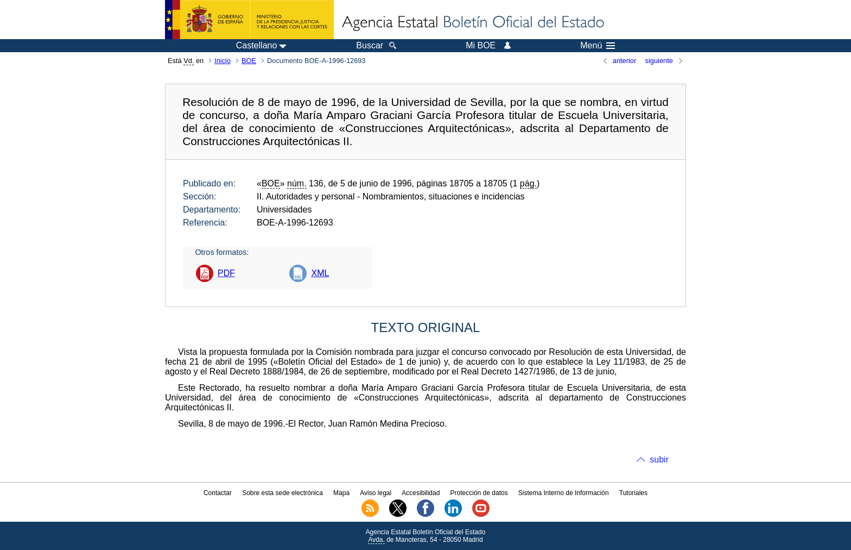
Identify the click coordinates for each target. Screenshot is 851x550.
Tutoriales (633, 493)
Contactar (218, 493)
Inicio (222, 61)
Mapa (341, 493)
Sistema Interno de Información (563, 493)
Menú (597, 45)
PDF (226, 273)
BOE (249, 61)
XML (320, 273)
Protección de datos (479, 493)
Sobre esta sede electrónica (282, 493)
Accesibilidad (421, 493)
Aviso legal (375, 493)
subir (659, 459)
